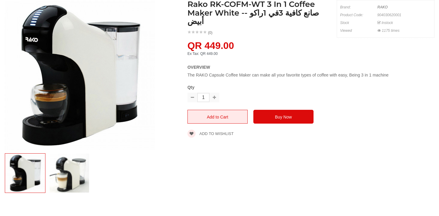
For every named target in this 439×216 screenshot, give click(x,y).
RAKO (382, 7)
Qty (190, 87)
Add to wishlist (210, 133)
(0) (210, 33)
